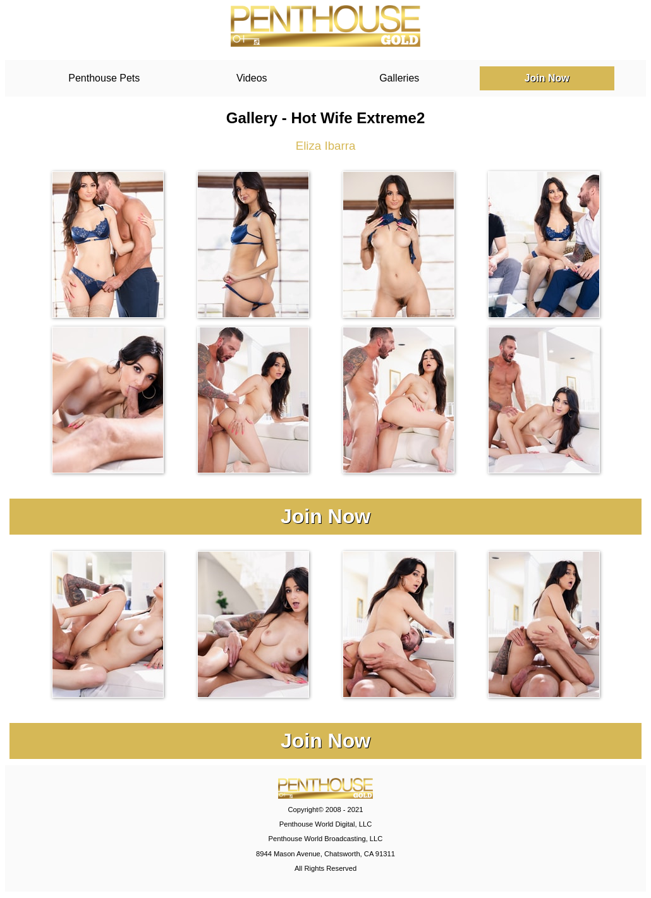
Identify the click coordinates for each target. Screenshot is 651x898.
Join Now (547, 78)
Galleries (399, 78)
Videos (251, 78)
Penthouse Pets (104, 78)
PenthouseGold (325, 26)
